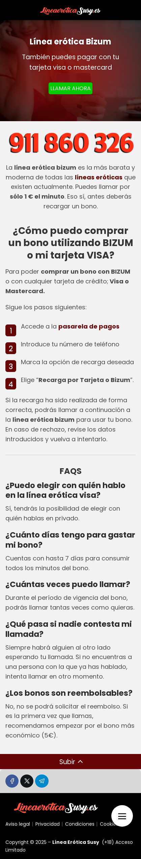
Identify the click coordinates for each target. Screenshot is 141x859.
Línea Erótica (69, 842)
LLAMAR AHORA (70, 88)
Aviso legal (17, 824)
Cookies (109, 824)
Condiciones (79, 824)
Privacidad (47, 824)
